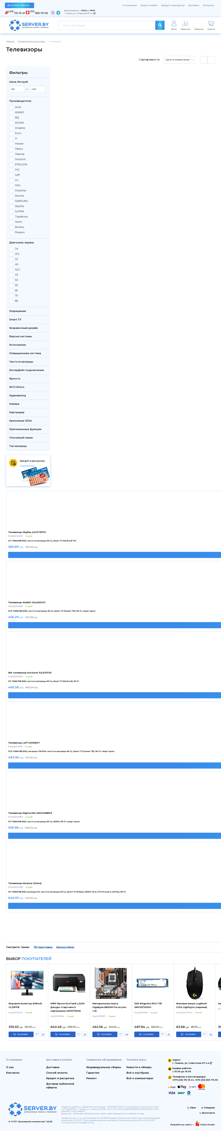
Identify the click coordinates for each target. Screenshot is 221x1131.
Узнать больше (27, 465)
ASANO (19, 112)
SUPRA (19, 211)
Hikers (19, 149)
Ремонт (91, 1078)
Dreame (20, 128)
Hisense (19, 154)
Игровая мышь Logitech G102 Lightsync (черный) (191, 1005)
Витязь (19, 227)
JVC (17, 169)
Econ (18, 133)
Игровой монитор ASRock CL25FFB (25, 1005)
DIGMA (19, 122)
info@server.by (86, 1122)
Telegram (208, 1107)
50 (16, 280)
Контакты (208, 5)
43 (16, 274)
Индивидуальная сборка (103, 1067)
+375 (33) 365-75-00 (206, 1080)
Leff (17, 175)
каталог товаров (18, 5)
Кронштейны (65, 947)
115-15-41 (19, 13)
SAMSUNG (21, 201)
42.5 (17, 269)
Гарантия (92, 1072)
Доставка (193, 5)
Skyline (19, 206)
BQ (17, 117)
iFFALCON (21, 164)
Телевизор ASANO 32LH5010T (27, 602)
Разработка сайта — (182, 1124)
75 (16, 295)
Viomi (18, 222)
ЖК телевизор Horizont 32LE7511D (30, 672)
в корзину (23, 1034)
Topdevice (21, 216)
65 (16, 290)
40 (16, 264)
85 (16, 301)
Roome (19, 195)
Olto (18, 185)
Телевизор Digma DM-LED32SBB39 (30, 813)
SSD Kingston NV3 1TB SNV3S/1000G (148, 1005)
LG (16, 180)
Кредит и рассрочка (172, 5)
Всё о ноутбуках (137, 1072)
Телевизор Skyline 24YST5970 (27, 532)
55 (16, 285)
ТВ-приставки (42, 947)
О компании (129, 5)
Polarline (20, 190)
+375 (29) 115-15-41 (183, 1080)
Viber (191, 1107)
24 (16, 248)
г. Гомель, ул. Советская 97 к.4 (79, 13)
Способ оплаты (57, 1072)
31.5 (17, 254)
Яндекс (20, 232)
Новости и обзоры (138, 1067)
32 (16, 259)
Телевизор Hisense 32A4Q (24, 883)
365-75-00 (41, 13)
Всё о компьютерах (139, 1078)
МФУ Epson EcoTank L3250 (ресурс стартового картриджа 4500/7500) (67, 1007)
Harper (19, 143)
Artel (18, 107)
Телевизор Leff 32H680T (24, 742)
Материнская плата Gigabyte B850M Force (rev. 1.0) (109, 1007)
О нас (10, 1067)
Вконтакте (207, 1113)
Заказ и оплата (149, 5)
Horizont (20, 159)
